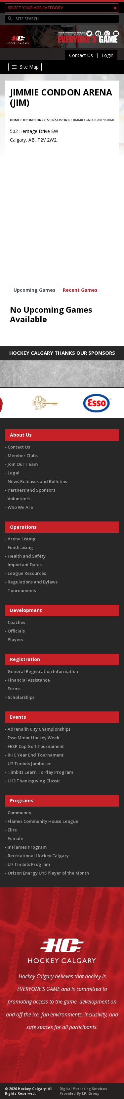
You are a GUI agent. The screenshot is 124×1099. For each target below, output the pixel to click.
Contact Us (81, 55)
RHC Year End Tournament (35, 755)
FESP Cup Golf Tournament (36, 746)
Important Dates (25, 565)
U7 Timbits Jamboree (30, 763)
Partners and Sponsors (31, 490)
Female (15, 838)
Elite (12, 830)
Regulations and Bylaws (33, 582)
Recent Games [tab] (80, 290)
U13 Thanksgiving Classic (34, 781)
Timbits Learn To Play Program (40, 772)
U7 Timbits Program (29, 864)
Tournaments (22, 590)
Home (15, 120)
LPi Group (91, 1093)
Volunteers (19, 499)
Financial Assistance (29, 680)
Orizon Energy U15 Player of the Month (48, 873)
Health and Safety (27, 556)
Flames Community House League (43, 821)
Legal (14, 473)
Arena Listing (58, 120)
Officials (16, 631)
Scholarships (21, 697)
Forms (14, 689)
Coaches (16, 622)
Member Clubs (23, 455)
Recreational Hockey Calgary (38, 856)
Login (107, 55)
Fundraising (20, 547)
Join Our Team (23, 464)
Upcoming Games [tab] (35, 290)
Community (19, 813)
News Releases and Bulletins (37, 481)
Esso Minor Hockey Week (33, 738)
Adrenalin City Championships (39, 729)
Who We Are (20, 507)
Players (15, 639)
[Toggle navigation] (25, 67)
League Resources (27, 573)
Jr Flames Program (27, 847)
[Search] (66, 19)
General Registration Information (43, 671)
